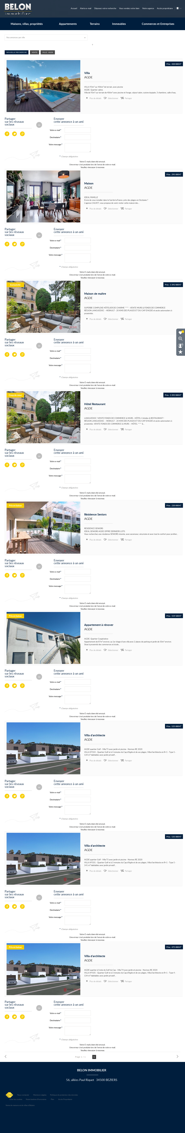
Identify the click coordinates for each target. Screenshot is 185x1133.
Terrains (95, 24)
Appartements (68, 24)
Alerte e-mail (85, 8)
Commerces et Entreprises (158, 24)
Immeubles (119, 24)
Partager (128, 98)
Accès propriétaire (165, 8)
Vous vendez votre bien (129, 8)
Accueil (74, 8)
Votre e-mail (55, 130)
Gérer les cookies (15, 1099)
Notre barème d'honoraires (36, 1099)
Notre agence (148, 8)
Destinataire (55, 137)
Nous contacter (23, 1095)
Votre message (55, 144)
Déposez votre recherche (105, 8)
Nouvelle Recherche (16, 52)
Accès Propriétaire (65, 1099)
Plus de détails (95, 98)
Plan (52, 1099)
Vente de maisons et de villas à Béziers (20, 1105)
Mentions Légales (39, 1095)
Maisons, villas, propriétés (27, 24)
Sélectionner (113, 98)
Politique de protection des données (64, 1095)
